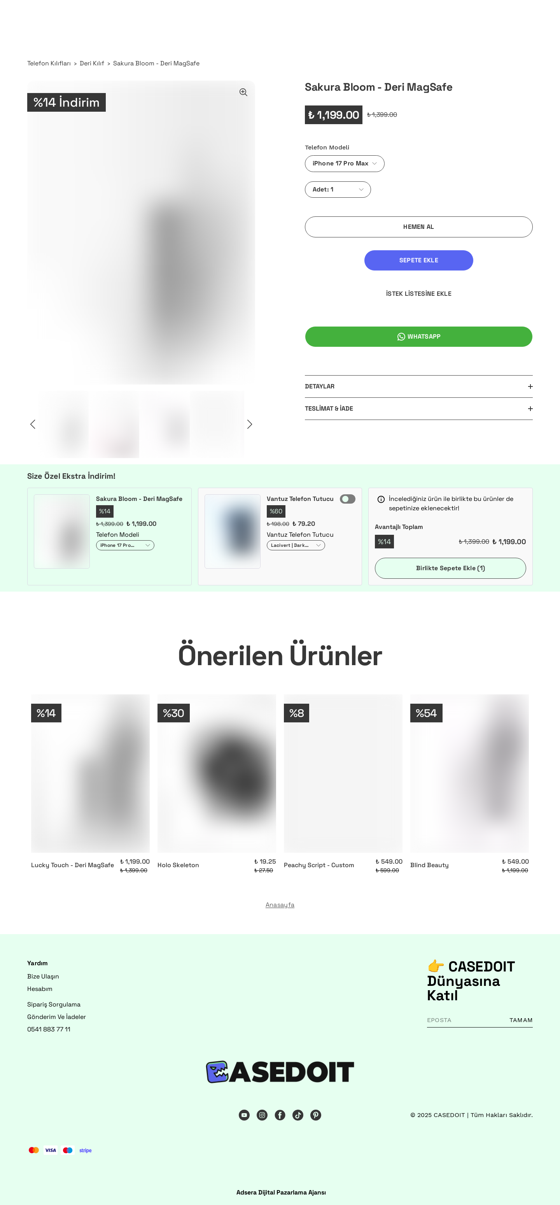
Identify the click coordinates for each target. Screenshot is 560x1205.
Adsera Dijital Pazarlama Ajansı (281, 1192)
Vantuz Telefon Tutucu (300, 499)
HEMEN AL (418, 227)
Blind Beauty (429, 865)
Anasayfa (280, 905)
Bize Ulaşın (43, 976)
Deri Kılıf (92, 63)
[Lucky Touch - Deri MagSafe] (90, 773)
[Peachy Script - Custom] (343, 773)
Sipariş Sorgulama (53, 1004)
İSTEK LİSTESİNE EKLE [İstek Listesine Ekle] (479, 260)
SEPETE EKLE (358, 260)
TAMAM (521, 1020)
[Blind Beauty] (469, 773)
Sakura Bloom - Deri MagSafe (156, 63)
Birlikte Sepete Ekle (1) (450, 568)
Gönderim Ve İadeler (56, 1017)
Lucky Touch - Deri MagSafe (72, 865)
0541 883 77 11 (48, 1029)
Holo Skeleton (178, 865)
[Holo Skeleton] (217, 773)
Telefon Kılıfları (49, 63)
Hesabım (39, 989)
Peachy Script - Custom (319, 865)
